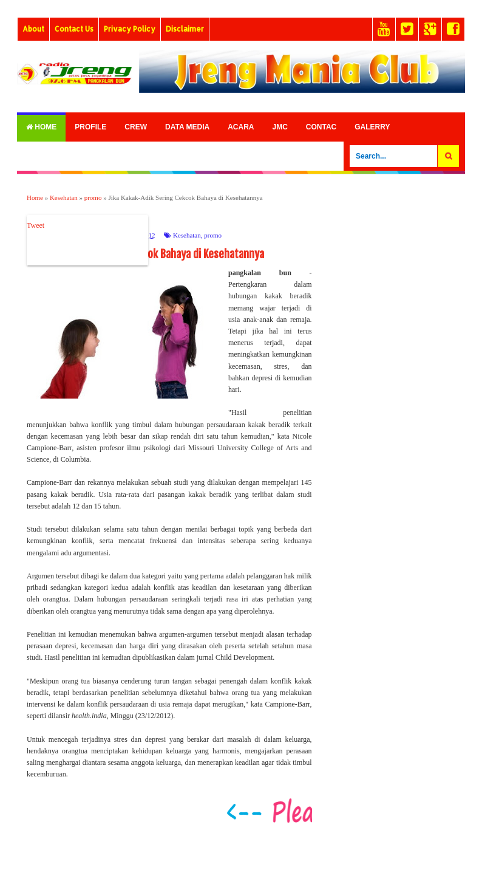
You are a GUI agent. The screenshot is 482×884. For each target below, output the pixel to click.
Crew (135, 127)
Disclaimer (185, 28)
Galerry (372, 127)
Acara (241, 127)
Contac (321, 127)
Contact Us (74, 28)
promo (213, 235)
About (33, 28)
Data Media (187, 127)
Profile (90, 127)
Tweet (35, 225)
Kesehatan (187, 235)
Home (41, 127)
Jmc (279, 127)
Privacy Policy (129, 28)
